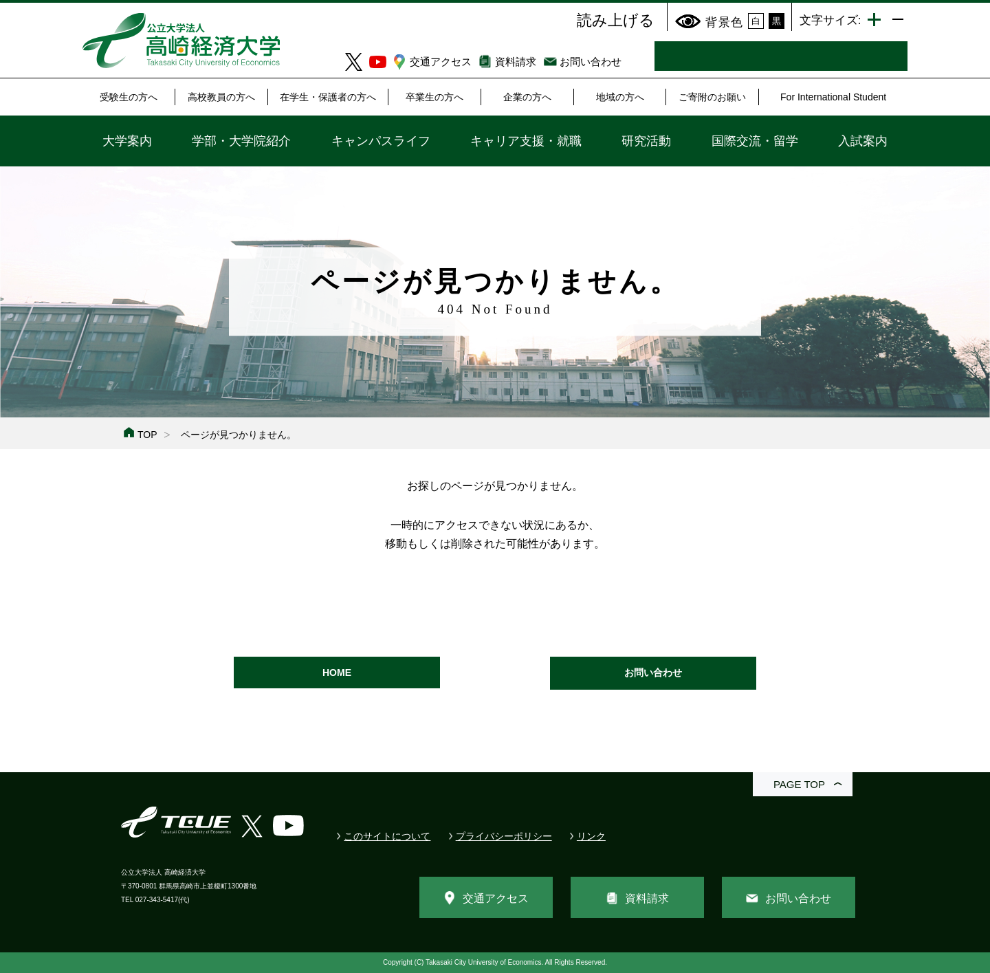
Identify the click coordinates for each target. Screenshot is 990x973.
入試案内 (863, 141)
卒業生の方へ (434, 96)
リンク (591, 836)
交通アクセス (441, 61)
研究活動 (646, 141)
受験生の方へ (128, 96)
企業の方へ (527, 96)
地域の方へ (620, 96)
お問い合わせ (591, 61)
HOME (336, 672)
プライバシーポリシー (504, 836)
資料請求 (515, 61)
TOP (147, 434)
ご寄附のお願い (712, 96)
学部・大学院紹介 (241, 141)
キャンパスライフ (380, 141)
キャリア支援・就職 (526, 141)
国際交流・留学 (755, 141)
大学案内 (127, 141)
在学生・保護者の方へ (328, 96)
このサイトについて (387, 836)
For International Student (833, 96)
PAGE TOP (799, 784)
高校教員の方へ (221, 96)
